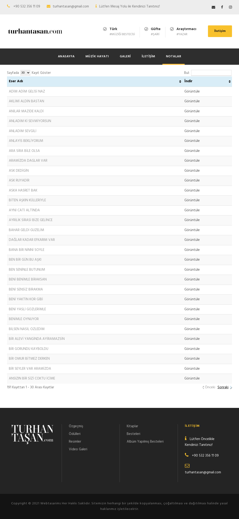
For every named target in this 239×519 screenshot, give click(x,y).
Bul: (208, 73)
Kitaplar (132, 426)
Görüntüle (192, 91)
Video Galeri (78, 449)
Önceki (210, 387)
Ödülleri (75, 434)
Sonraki (223, 387)
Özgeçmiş (76, 426)
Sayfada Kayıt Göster (29, 73)
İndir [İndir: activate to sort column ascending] (188, 81)
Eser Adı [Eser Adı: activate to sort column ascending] (16, 81)
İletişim (220, 31)
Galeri (125, 56)
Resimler (75, 441)
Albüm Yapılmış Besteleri (145, 441)
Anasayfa (66, 56)
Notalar (173, 56)
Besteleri (133, 434)
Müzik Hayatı (97, 56)
